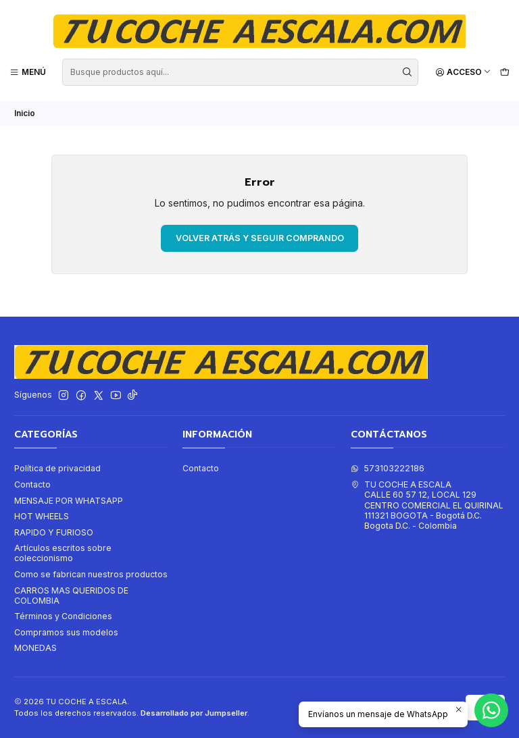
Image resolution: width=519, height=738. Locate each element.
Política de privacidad (57, 468)
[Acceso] (463, 71)
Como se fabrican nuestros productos (91, 574)
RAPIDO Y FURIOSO (53, 532)
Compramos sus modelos (66, 632)
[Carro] (504, 71)
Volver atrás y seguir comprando (260, 237)
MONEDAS (35, 648)
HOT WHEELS (41, 515)
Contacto (32, 484)
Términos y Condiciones (63, 616)
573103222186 (387, 468)
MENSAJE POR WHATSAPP (68, 500)
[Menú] (28, 71)
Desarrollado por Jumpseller (194, 712)
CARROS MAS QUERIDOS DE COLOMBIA (71, 595)
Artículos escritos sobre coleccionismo (63, 552)
